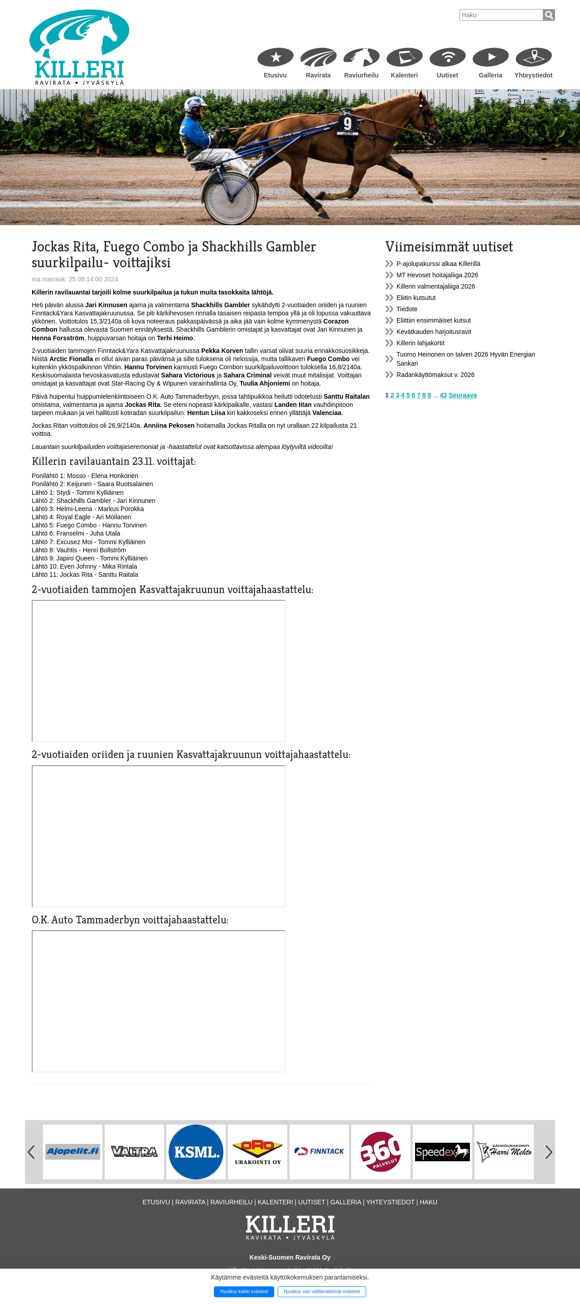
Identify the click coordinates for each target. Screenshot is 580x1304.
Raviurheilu (361, 75)
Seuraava (463, 395)
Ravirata (318, 75)
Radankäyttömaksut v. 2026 (435, 374)
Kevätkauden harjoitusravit (433, 331)
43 (443, 395)
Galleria (490, 75)
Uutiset (447, 75)
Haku (428, 1202)
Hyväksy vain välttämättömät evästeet (322, 1291)
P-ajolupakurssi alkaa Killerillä (438, 263)
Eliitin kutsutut (415, 297)
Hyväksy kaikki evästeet (244, 1291)
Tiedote (406, 309)
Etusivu (275, 75)
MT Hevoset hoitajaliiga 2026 (437, 275)
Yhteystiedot (533, 75)
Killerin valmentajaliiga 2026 (435, 286)
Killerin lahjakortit (420, 343)
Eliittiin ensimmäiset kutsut (433, 320)
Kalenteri (404, 75)
